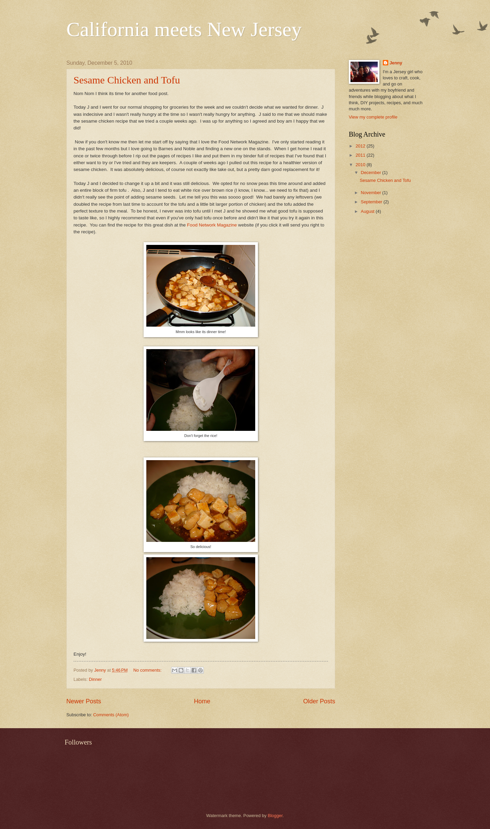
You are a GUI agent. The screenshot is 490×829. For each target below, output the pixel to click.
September (372, 201)
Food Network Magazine (212, 225)
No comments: (148, 670)
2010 (361, 164)
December (371, 172)
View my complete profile (373, 117)
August (368, 211)
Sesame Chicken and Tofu (127, 79)
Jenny (396, 62)
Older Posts (319, 701)
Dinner (95, 679)
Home (202, 701)
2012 (361, 145)
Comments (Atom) (111, 714)
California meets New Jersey (183, 29)
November (371, 192)
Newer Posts (83, 701)
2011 (361, 155)
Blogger (275, 815)
